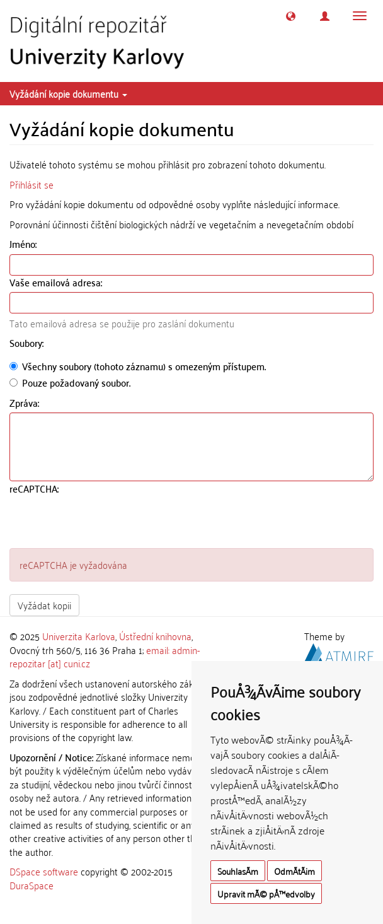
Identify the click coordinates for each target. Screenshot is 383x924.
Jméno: (24, 243)
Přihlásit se (31, 184)
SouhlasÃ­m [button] (237, 871)
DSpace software (43, 871)
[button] (290, 16)
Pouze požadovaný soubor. (69, 382)
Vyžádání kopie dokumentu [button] (68, 93)
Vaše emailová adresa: (57, 282)
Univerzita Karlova (78, 636)
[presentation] (105, 523)
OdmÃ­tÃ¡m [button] (294, 871)
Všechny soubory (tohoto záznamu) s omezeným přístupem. (137, 366)
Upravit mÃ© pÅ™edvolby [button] (266, 893)
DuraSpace (31, 885)
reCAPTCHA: (35, 488)
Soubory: (27, 342)
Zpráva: (25, 402)
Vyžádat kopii (44, 605)
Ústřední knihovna (155, 636)
